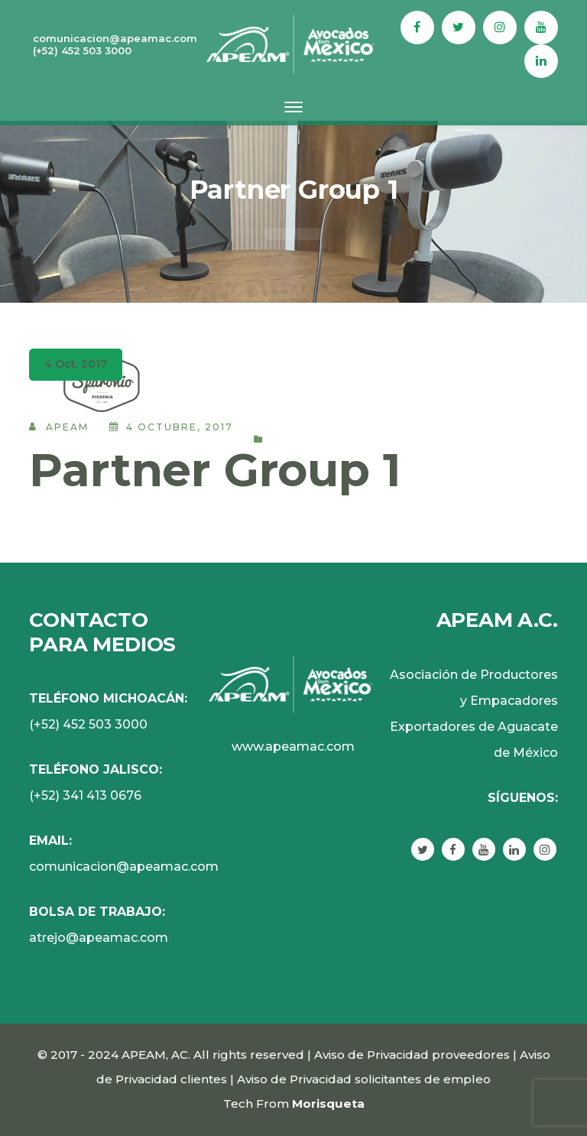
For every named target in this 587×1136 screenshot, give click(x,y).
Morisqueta (328, 1103)
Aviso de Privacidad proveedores (412, 1054)
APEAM (67, 427)
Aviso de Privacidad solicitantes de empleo (364, 1079)
